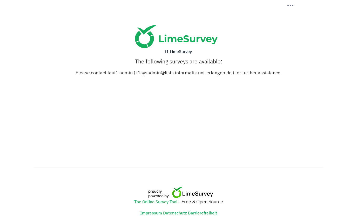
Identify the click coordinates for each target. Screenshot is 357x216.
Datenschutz (175, 212)
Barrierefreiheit (202, 212)
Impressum (151, 212)
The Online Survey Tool (156, 201)
